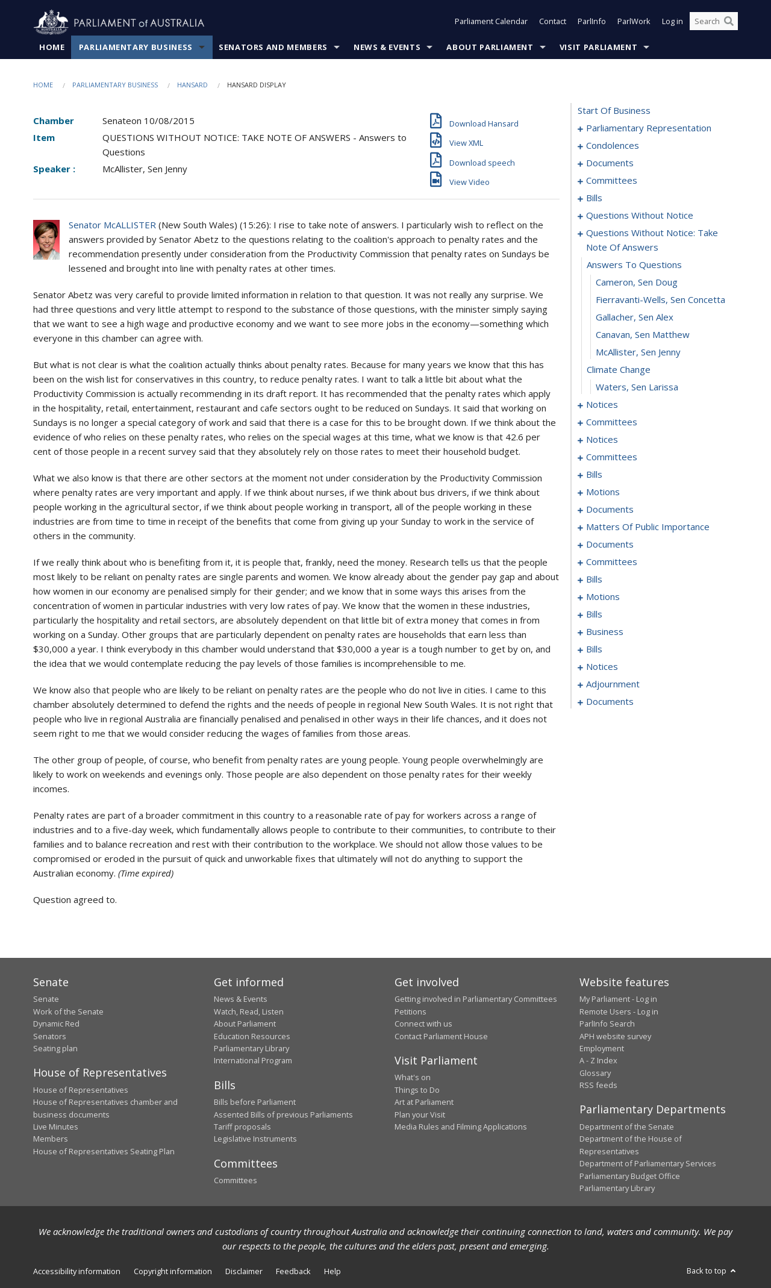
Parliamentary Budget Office (629, 1176)
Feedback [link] (293, 1271)
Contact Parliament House (441, 1036)
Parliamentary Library (251, 1048)
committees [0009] (611, 181)
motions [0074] (603, 492)
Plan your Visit (420, 1114)
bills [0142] (594, 649)
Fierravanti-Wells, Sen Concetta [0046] (660, 300)
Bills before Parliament (255, 1102)
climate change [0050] (619, 370)
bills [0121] (594, 580)
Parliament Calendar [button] (491, 22)
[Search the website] (714, 23)
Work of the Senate (68, 1011)
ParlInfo (592, 22)
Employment (601, 1048)
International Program (253, 1060)
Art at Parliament (424, 1102)
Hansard (192, 85)
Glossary (595, 1073)
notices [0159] (602, 667)
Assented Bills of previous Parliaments (283, 1114)
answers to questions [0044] (634, 265)
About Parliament (489, 47)
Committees (235, 1180)
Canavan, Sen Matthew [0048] (643, 335)
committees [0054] (611, 422)
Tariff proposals (242, 1127)
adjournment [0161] (613, 684)
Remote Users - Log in (618, 1011)
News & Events (387, 47)
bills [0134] (594, 614)
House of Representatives (80, 1089)
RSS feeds (598, 1085)
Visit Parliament (598, 47)
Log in (672, 22)
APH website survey (615, 1036)
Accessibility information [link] (76, 1271)
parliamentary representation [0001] (648, 128)
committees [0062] (611, 457)
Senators (49, 1036)
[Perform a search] (729, 23)
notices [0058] (602, 440)
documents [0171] (610, 702)
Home (52, 47)
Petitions (410, 1011)
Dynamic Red (56, 1024)
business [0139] (604, 632)
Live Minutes (55, 1127)
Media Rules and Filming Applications (461, 1127)
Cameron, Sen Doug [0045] (637, 283)
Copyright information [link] (173, 1271)
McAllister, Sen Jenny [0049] (638, 352)
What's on (413, 1077)
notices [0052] (602, 405)
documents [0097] (610, 510)
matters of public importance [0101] (648, 527)
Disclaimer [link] (244, 1271)
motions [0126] (603, 597)
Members (50, 1139)
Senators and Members (273, 47)
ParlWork (634, 22)
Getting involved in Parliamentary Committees (476, 999)
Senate (46, 999)
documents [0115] (610, 545)
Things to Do (417, 1089)
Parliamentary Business (136, 47)
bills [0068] (594, 475)
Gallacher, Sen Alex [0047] (634, 317)
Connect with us (423, 1024)
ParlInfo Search (607, 1024)
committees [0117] (611, 562)
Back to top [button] (712, 1271)
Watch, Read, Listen (249, 1011)
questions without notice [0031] (639, 216)
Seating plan (55, 1048)
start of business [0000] (614, 111)
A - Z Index (598, 1060)
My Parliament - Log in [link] (618, 999)
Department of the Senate (626, 1127)
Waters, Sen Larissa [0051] (637, 387)
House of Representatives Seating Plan (104, 1151)
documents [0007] (610, 163)
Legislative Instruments (255, 1139)
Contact (552, 22)
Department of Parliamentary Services (647, 1163)
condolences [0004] (612, 146)
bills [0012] (594, 198)
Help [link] (332, 1271)
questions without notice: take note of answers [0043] (652, 240)
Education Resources (252, 1036)
